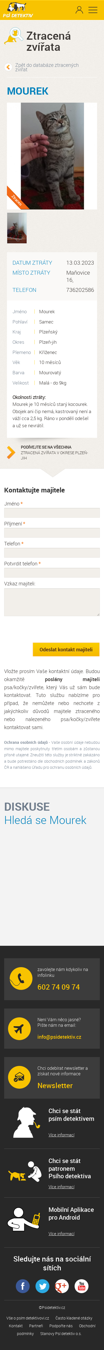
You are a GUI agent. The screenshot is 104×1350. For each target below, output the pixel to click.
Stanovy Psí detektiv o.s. (61, 1333)
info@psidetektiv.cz (59, 1036)
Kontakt (16, 1325)
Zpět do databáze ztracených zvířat (47, 67)
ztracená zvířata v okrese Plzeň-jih (55, 452)
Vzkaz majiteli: (19, 583)
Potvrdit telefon (22, 563)
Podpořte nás (61, 1325)
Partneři (36, 1325)
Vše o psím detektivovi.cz (27, 1318)
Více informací (61, 1134)
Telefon (14, 543)
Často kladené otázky (73, 1318)
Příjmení (14, 523)
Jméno (13, 503)
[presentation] (46, 629)
